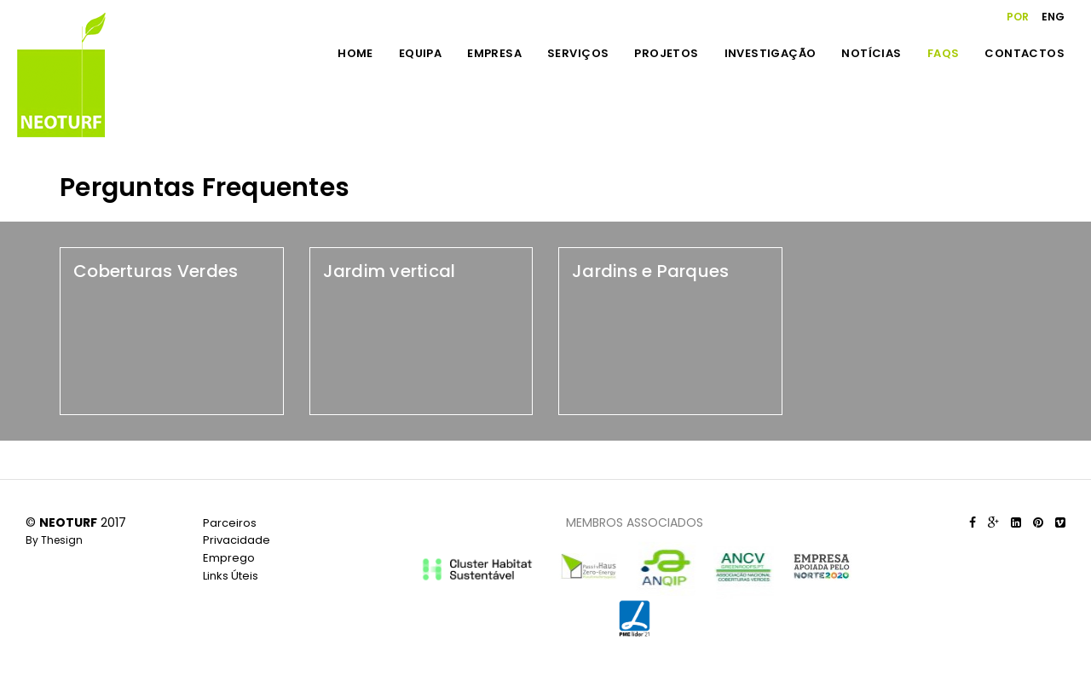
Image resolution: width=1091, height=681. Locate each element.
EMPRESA (494, 53)
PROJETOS (666, 53)
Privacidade (236, 540)
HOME (355, 53)
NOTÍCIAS (871, 53)
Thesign (62, 540)
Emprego (229, 558)
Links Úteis (230, 576)
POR (1018, 16)
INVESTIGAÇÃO (770, 53)
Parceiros (230, 523)
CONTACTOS (1024, 53)
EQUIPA (420, 53)
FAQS (943, 53)
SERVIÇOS (578, 53)
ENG (1053, 16)
